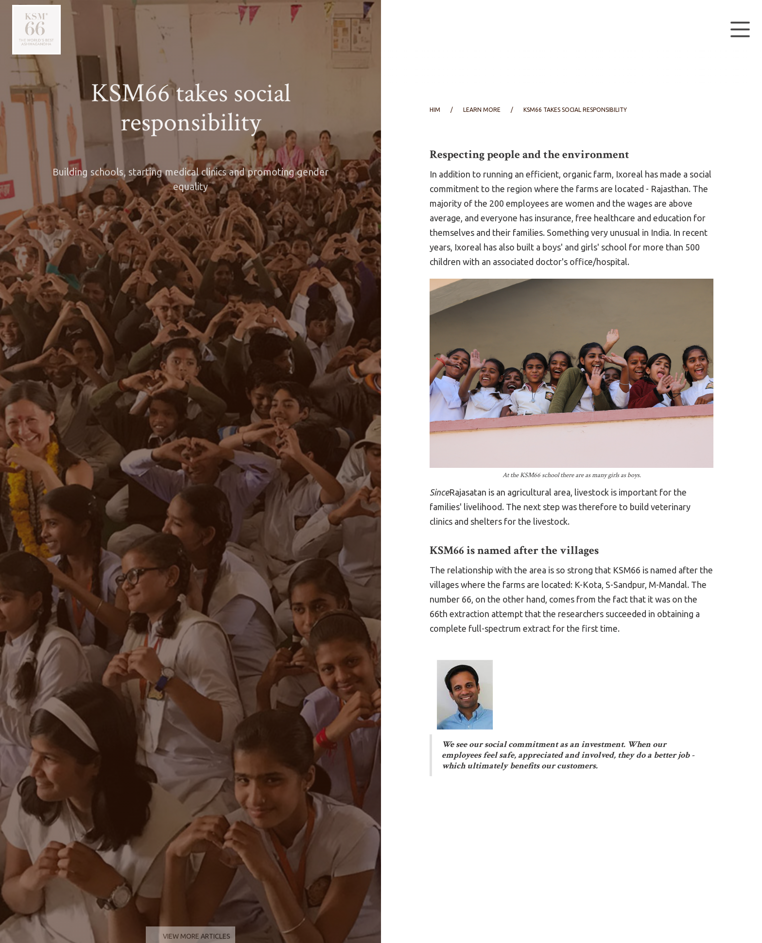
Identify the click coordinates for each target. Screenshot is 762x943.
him (435, 110)
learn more (482, 110)
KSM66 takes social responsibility (575, 110)
